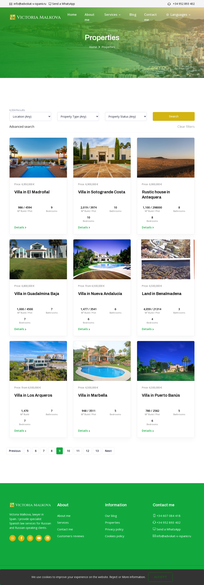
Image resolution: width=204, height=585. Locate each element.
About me (89, 17)
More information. (133, 581)
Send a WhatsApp (62, 4)
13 (97, 451)
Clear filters (186, 126)
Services (63, 522)
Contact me (150, 17)
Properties (108, 47)
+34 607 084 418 (166, 516)
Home (72, 14)
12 (87, 451)
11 (77, 451)
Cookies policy (114, 536)
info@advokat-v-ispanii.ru (27, 4)
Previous (15, 451)
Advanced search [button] (21, 126)
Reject (113, 581)
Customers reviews (70, 536)
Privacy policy (114, 529)
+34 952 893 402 (181, 4)
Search (173, 116)
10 (68, 451)
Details (20, 227)
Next (108, 451)
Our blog (111, 516)
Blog (132, 14)
